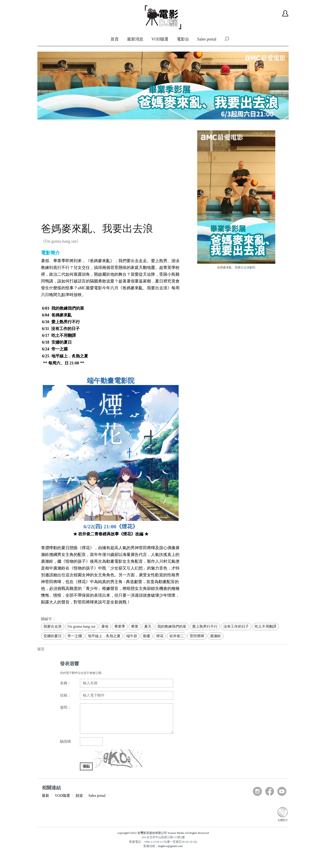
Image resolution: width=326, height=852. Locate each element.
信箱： (65, 695)
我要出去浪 (52, 626)
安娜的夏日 (52, 636)
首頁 (114, 39)
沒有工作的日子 (236, 626)
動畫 (146, 636)
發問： (65, 707)
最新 (45, 795)
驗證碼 (65, 741)
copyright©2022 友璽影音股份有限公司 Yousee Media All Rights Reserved (163, 833)
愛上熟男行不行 (205, 626)
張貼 (86, 766)
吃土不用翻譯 (265, 626)
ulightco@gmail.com (170, 846)
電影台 (183, 39)
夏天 (147, 626)
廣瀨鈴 (215, 636)
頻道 (79, 795)
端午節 (131, 636)
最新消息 (135, 39)
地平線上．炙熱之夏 (104, 636)
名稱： (65, 683)
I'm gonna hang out (81, 626)
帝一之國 (74, 636)
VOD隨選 (159, 39)
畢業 (134, 626)
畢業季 (119, 626)
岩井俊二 (176, 636)
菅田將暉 (197, 636)
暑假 (104, 626)
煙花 (159, 636)
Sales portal (206, 39)
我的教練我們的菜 (171, 626)
